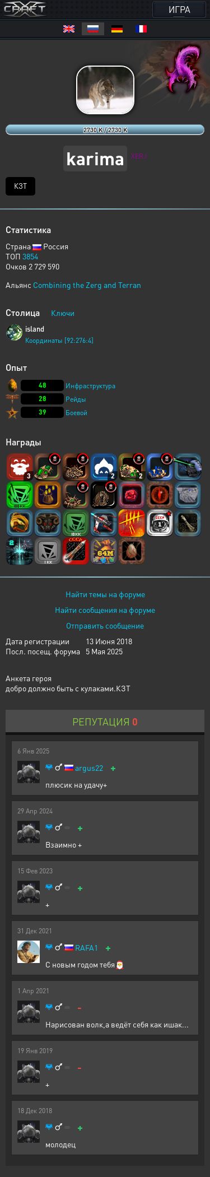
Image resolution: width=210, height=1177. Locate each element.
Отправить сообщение (105, 625)
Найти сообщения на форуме (105, 609)
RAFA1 (86, 947)
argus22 (89, 768)
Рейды (76, 399)
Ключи (62, 313)
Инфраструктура (90, 386)
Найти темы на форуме (105, 594)
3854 (30, 256)
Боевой (76, 412)
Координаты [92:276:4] (59, 340)
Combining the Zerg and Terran (87, 285)
